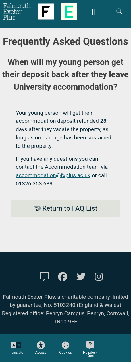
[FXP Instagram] (99, 276)
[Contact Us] (44, 276)
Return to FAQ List (65, 208)
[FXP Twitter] (81, 276)
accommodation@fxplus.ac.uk (53, 175)
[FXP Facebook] (62, 276)
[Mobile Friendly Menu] (93, 11)
